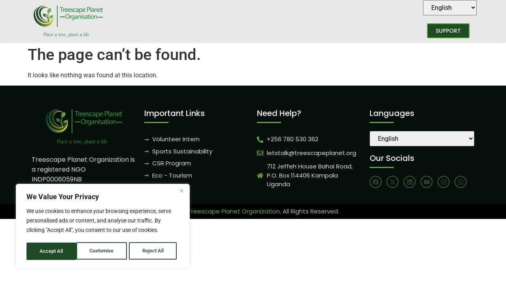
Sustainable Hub (277, 33)
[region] (103, 226)
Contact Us (393, 33)
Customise (51, 251)
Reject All (104, 251)
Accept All (155, 251)
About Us (163, 33)
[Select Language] (450, 7)
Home (127, 33)
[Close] (181, 192)
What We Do (215, 33)
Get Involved (340, 33)
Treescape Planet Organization (234, 211)
